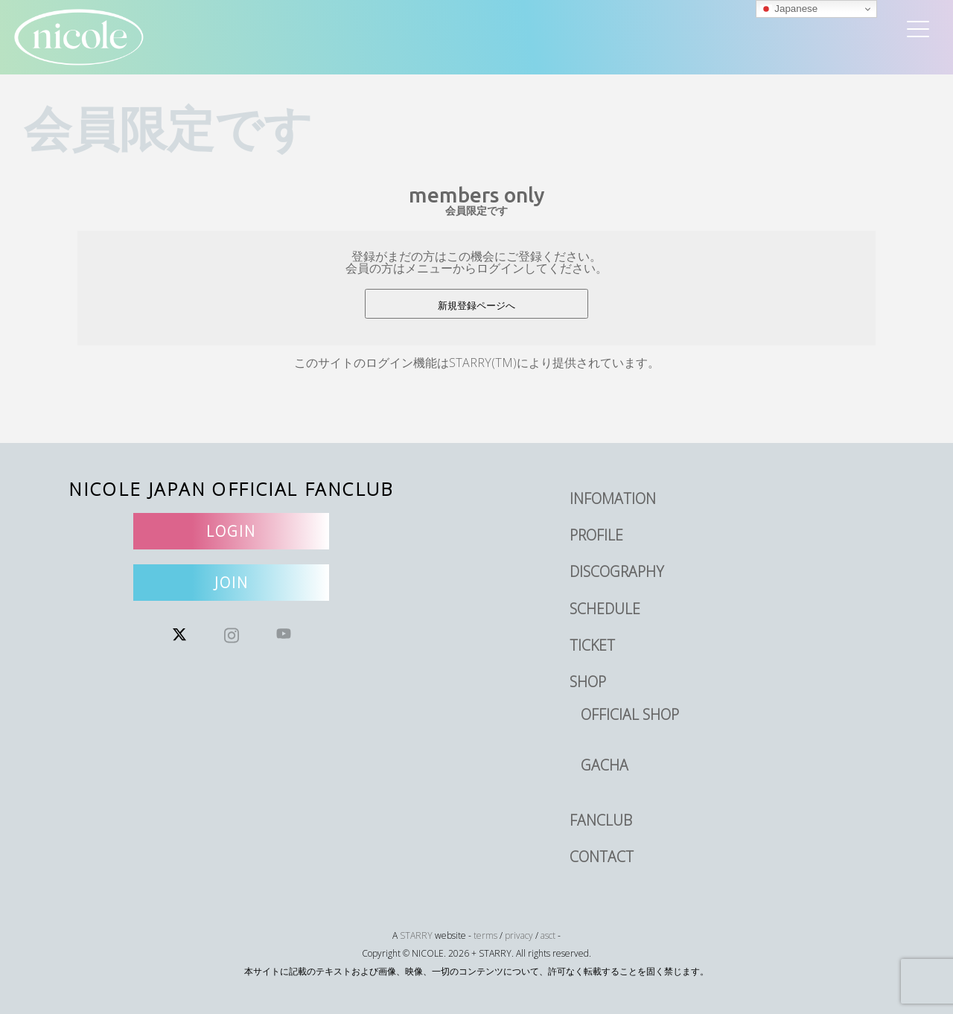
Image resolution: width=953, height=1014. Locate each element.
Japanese (789, 9)
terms (485, 935)
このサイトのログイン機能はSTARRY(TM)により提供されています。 (477, 362)
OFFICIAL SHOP (630, 714)
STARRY (416, 935)
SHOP (588, 682)
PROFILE (596, 535)
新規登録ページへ (476, 305)
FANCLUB (601, 820)
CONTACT (602, 856)
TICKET (592, 645)
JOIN (231, 582)
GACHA (604, 765)
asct (548, 935)
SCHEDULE (605, 609)
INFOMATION (613, 498)
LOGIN (231, 531)
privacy (519, 935)
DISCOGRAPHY (617, 571)
